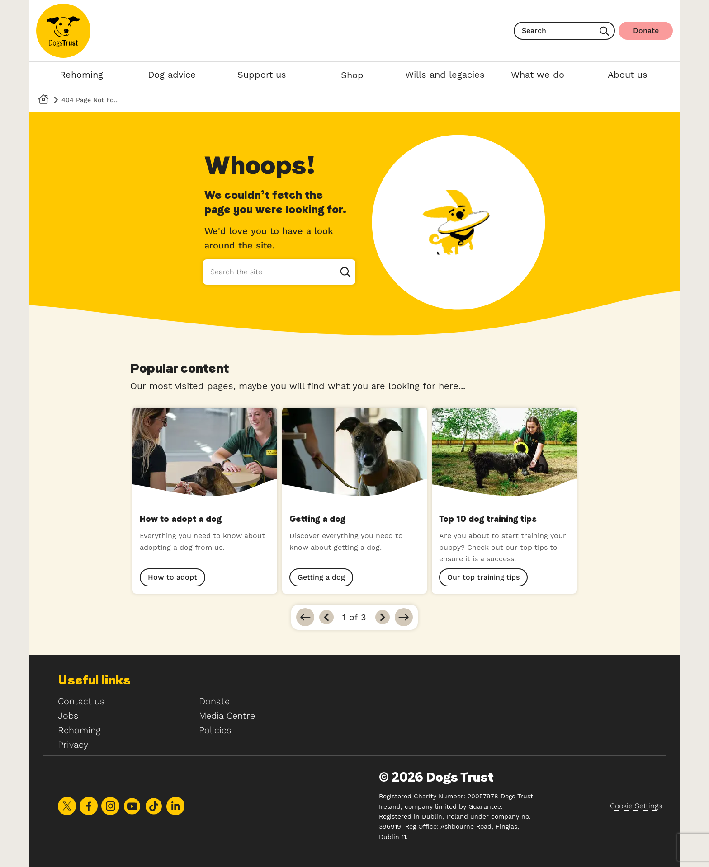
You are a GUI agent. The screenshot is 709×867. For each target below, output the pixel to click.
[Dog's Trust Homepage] (43, 100)
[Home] (63, 31)
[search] (564, 31)
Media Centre (227, 715)
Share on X (67, 806)
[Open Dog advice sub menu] (172, 76)
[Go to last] (404, 617)
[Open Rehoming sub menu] (81, 76)
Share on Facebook (89, 806)
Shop (352, 75)
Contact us (81, 701)
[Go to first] (305, 617)
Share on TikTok (154, 806)
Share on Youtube (132, 806)
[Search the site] (279, 272)
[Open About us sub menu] (627, 76)
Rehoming (79, 730)
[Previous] (326, 617)
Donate (214, 701)
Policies (215, 730)
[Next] (382, 617)
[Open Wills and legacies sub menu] (445, 76)
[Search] (604, 32)
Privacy (73, 744)
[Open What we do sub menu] (537, 76)
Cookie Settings (636, 805)
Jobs (68, 715)
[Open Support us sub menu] (262, 76)
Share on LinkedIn (175, 806)
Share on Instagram (110, 806)
